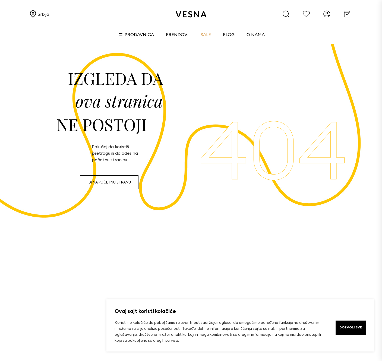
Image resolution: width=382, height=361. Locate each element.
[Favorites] (306, 14)
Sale (206, 34)
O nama (256, 34)
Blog (229, 34)
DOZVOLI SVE (350, 327)
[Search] (286, 14)
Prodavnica (136, 34)
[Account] (327, 14)
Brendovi (177, 34)
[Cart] (347, 14)
